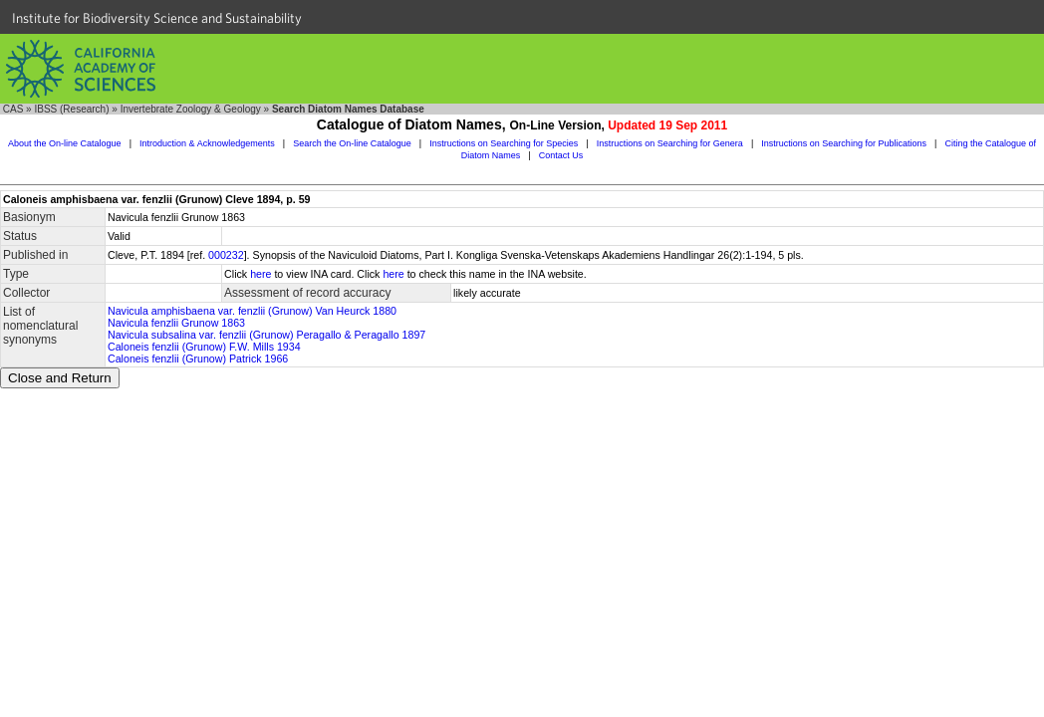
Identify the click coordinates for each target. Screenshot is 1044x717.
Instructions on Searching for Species (503, 143)
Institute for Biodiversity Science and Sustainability (157, 18)
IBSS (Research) (71, 109)
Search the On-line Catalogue (352, 143)
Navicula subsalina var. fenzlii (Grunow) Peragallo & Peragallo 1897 (266, 335)
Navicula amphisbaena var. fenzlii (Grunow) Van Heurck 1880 (252, 311)
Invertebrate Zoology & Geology (191, 109)
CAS (13, 109)
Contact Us (561, 155)
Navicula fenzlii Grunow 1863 (176, 323)
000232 (226, 255)
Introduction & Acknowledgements (207, 143)
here (260, 274)
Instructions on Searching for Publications (843, 143)
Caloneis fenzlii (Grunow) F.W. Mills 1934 (204, 347)
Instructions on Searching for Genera (670, 143)
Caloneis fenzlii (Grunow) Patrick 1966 (198, 358)
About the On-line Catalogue (65, 143)
